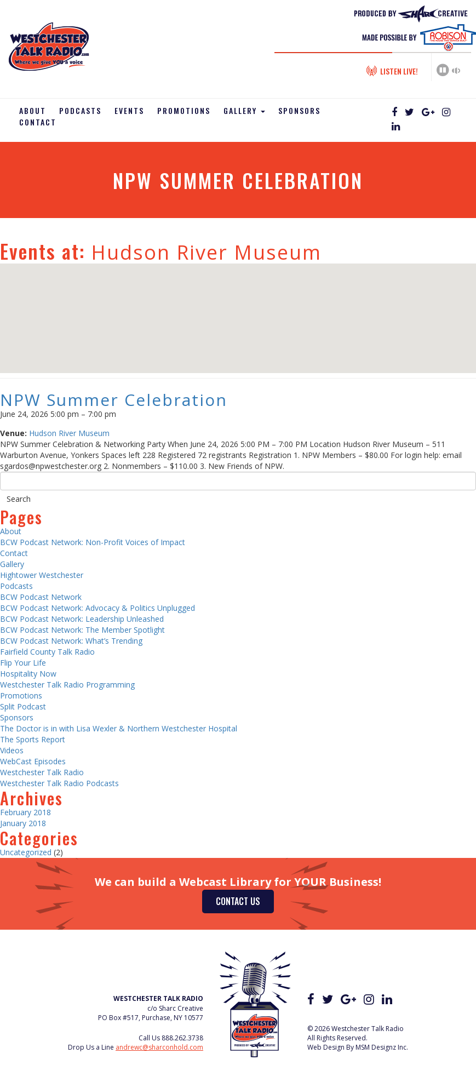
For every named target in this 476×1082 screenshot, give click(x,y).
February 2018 (25, 812)
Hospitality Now (28, 673)
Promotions (183, 110)
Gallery (244, 110)
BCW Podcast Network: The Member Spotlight (82, 630)
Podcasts (80, 110)
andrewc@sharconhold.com (159, 1047)
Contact (37, 122)
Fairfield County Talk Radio (47, 651)
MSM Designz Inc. (381, 1047)
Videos (12, 750)
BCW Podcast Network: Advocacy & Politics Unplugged (97, 608)
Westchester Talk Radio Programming (67, 684)
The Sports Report (32, 739)
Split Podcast (23, 706)
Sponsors (299, 110)
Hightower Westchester (41, 575)
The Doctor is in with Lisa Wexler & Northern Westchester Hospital (118, 728)
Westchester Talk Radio (42, 772)
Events (129, 110)
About (32, 110)
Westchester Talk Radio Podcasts (59, 783)
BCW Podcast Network (41, 597)
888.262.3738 (182, 1038)
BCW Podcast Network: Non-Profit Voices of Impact (92, 542)
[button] (238, 308)
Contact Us (238, 901)
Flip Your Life (23, 662)
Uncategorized (25, 852)
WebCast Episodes (33, 761)
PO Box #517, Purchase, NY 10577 (150, 1017)
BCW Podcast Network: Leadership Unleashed (82, 619)
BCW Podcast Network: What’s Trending (71, 641)
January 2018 (23, 823)
